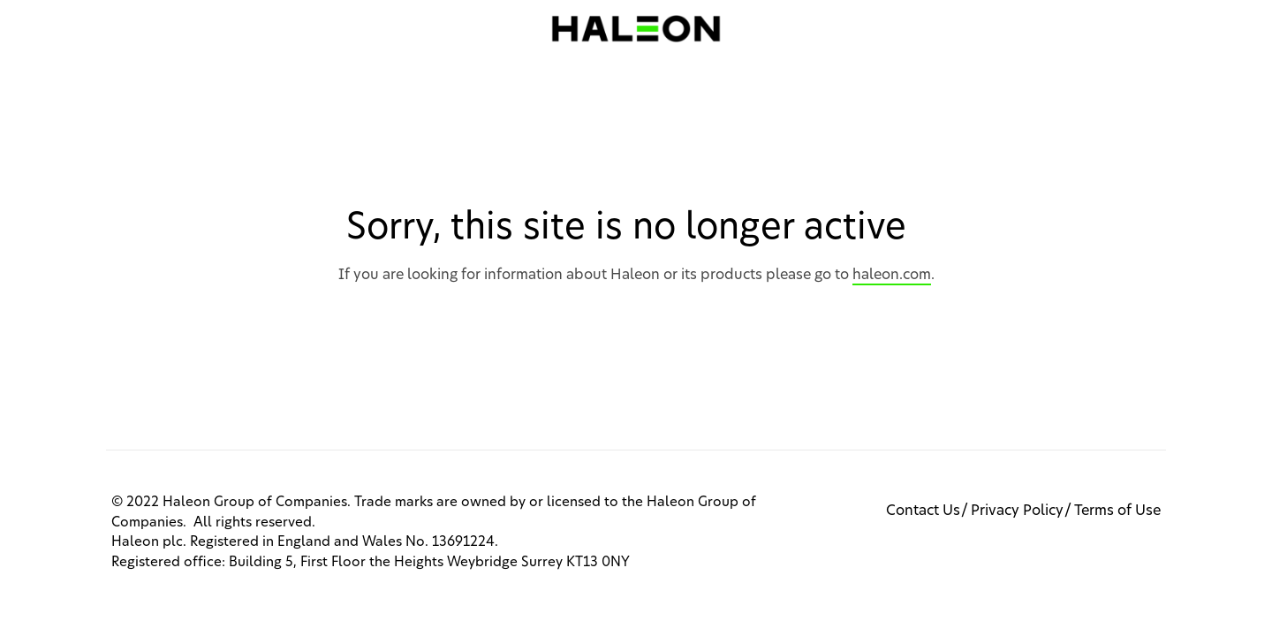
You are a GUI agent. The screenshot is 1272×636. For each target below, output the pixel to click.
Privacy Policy (1017, 511)
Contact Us (923, 511)
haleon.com (891, 275)
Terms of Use (1117, 511)
